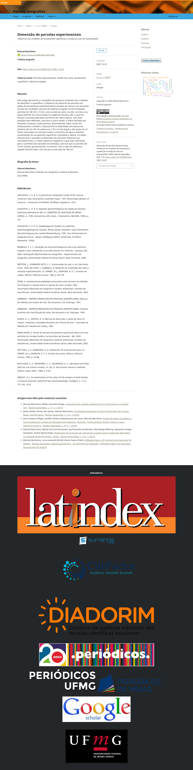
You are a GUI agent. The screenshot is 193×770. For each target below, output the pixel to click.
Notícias (40, 16)
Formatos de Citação (107, 165)
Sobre (51, 16)
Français (145, 43)
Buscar (173, 16)
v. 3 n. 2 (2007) (41, 26)
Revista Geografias (29, 11)
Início (19, 26)
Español (145, 38)
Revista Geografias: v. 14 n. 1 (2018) (60, 425)
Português (146, 47)
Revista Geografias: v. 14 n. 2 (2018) (62, 415)
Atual (15, 16)
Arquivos (27, 16)
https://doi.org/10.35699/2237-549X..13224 (43, 69)
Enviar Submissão (151, 60)
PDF (102, 50)
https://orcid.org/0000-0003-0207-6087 (38, 55)
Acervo (28, 26)
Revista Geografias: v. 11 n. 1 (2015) (46, 407)
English (144, 34)
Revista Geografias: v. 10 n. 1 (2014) (78, 436)
